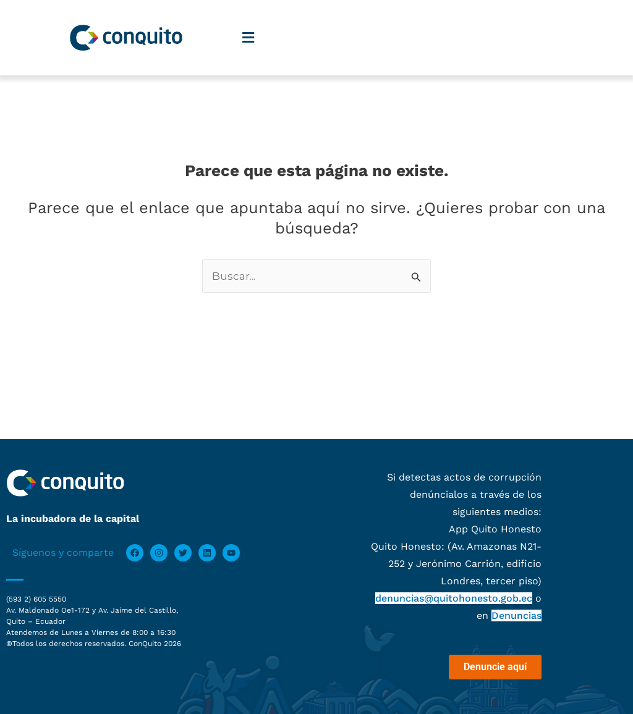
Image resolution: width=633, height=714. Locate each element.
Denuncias (516, 615)
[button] (247, 38)
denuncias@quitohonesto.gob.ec (453, 598)
